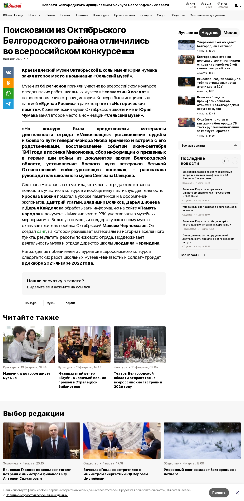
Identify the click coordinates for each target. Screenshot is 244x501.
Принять (219, 492)
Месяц (231, 32)
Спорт (161, 15)
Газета (65, 15)
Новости (34, 15)
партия (70, 303)
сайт (41, 231)
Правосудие (101, 15)
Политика (81, 15)
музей (51, 303)
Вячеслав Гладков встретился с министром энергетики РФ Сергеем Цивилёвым (206, 193)
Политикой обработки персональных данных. (37, 495)
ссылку (83, 287)
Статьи (50, 15)
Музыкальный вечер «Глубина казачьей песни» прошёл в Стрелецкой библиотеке (82, 380)
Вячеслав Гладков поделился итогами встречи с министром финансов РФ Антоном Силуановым (207, 175)
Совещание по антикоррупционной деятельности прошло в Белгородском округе (208, 239)
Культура (146, 15)
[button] (225, 160)
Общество (178, 15)
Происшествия (124, 15)
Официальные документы (207, 15)
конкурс (30, 303)
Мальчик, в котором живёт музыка (27, 376)
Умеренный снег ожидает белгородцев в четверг (209, 208)
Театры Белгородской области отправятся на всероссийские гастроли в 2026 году (138, 380)
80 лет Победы (13, 15)
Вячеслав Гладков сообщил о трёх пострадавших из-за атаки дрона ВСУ (206, 223)
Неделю (210, 32)
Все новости (190, 255)
